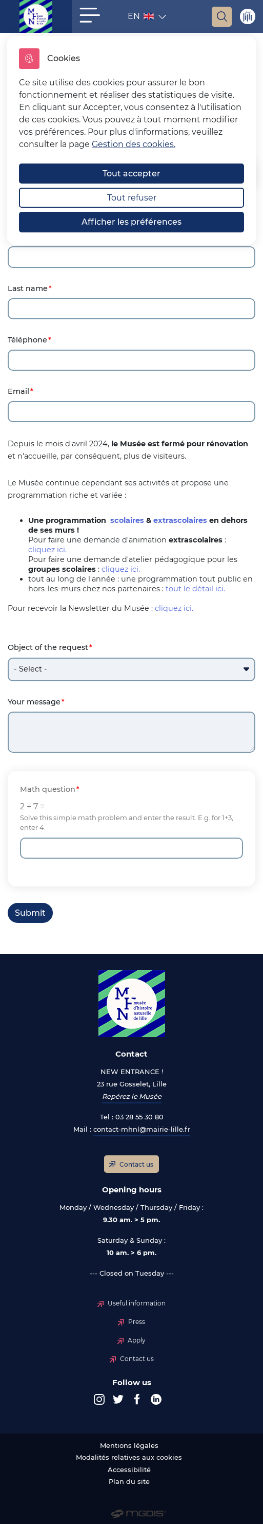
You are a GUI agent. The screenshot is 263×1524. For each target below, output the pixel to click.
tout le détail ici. (195, 588)
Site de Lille (247, 16)
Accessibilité (129, 1470)
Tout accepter (131, 173)
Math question (47, 789)
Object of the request (48, 647)
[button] (89, 15)
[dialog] (131, 140)
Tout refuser (131, 198)
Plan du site (129, 1481)
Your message (34, 702)
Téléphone (27, 340)
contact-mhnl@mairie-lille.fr (141, 1129)
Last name (28, 288)
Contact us (136, 1164)
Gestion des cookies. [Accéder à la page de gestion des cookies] (133, 144)
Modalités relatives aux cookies (129, 1457)
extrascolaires (180, 520)
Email (18, 391)
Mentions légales (129, 1445)
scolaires (127, 520)
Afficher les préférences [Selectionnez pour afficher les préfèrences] (131, 222)
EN (142, 18)
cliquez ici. (47, 549)
